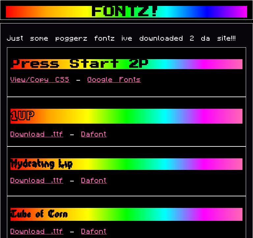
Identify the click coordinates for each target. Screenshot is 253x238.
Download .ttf (37, 134)
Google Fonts (114, 80)
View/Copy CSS (40, 80)
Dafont (94, 134)
